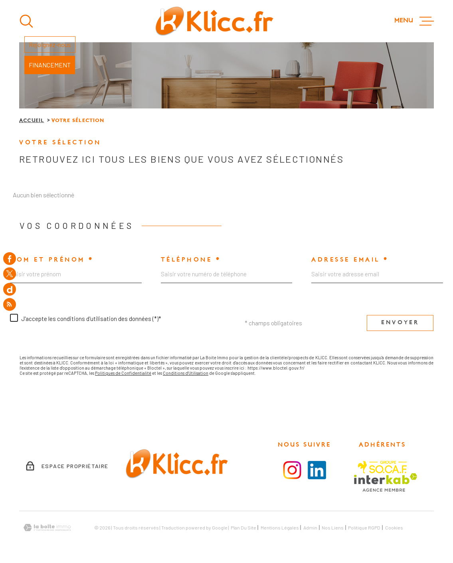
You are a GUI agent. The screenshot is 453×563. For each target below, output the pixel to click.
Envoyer (400, 322)
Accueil (31, 120)
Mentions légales (280, 527)
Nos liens (333, 527)
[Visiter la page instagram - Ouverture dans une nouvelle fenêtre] (292, 470)
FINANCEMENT (50, 65)
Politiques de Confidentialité (123, 373)
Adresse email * (350, 260)
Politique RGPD (364, 527)
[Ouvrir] (26, 21)
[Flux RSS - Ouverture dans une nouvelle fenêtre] (9, 304)
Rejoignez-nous (50, 44)
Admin (310, 527)
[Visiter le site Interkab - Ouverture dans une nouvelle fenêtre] (385, 482)
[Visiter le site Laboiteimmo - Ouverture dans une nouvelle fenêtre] (47, 528)
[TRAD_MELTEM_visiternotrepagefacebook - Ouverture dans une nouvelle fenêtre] (9, 258)
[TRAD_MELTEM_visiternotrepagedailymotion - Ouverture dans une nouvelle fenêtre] (9, 289)
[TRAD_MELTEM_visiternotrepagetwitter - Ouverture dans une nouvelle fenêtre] (9, 274)
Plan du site (243, 527)
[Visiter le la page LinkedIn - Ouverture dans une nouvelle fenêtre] (317, 470)
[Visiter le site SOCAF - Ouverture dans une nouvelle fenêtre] (382, 467)
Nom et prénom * (52, 260)
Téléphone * (191, 260)
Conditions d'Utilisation (185, 373)
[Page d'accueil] (214, 21)
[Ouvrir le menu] (414, 21)
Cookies (394, 527)
